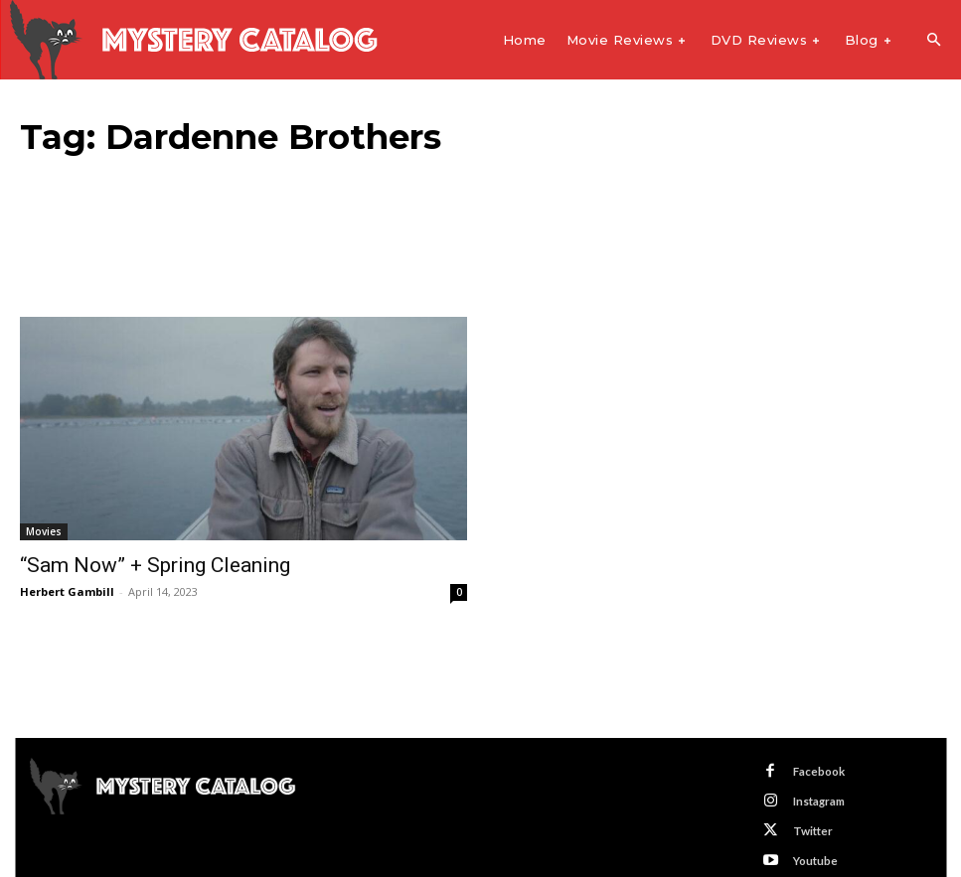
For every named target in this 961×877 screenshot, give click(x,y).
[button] (933, 41)
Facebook (812, 766)
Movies (44, 531)
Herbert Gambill (67, 588)
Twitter (806, 817)
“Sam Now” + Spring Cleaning (129, 564)
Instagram (813, 792)
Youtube (809, 844)
